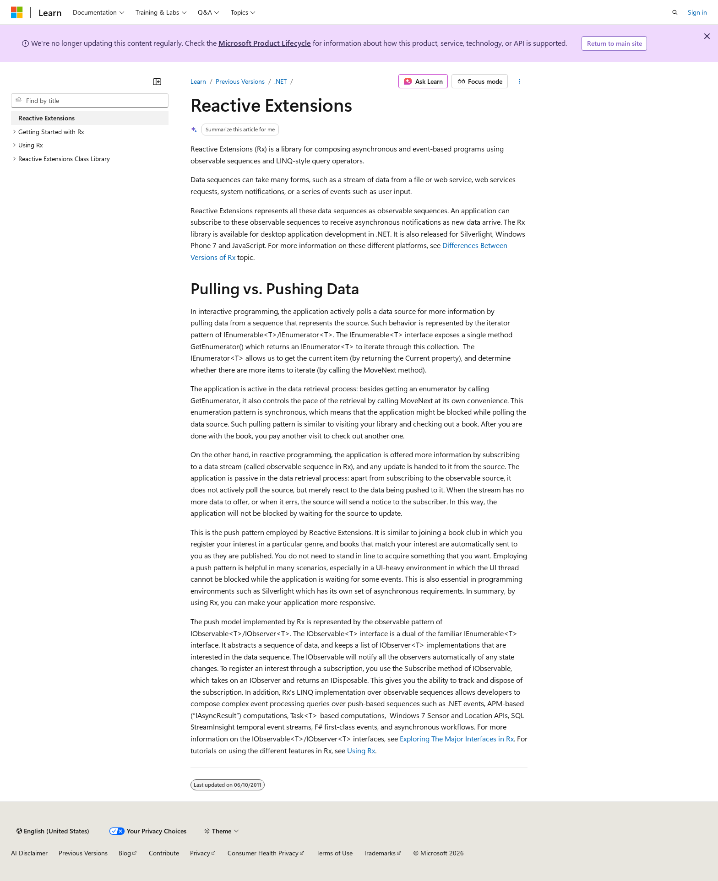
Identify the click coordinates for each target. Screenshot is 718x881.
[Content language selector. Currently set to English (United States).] (53, 831)
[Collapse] (157, 81)
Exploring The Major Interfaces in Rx (457, 738)
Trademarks (380, 853)
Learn (198, 81)
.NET (280, 81)
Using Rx (361, 750)
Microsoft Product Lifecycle (264, 43)
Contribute (164, 853)
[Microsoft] (17, 12)
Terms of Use (334, 853)
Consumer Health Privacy (263, 853)
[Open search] (675, 12)
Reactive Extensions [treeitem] (46, 118)
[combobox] (90, 100)
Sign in (697, 12)
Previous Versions (240, 81)
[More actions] (519, 81)
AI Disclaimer (29, 853)
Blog (125, 853)
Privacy (200, 853)
